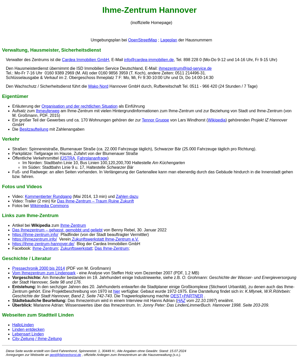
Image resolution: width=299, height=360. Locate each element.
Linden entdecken (28, 329)
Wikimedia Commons (49, 206)
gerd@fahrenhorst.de (65, 355)
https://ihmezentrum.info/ (34, 239)
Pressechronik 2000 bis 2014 (38, 268)
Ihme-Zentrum (73, 225)
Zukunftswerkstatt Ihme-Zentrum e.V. (105, 239)
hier (116, 291)
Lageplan (168, 40)
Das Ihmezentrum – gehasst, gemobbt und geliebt (57, 230)
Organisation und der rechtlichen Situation (80, 106)
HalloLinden (23, 325)
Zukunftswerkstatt (76, 248)
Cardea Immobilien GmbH (85, 60)
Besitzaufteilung (33, 129)
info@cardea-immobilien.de (149, 60)
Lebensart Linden (28, 334)
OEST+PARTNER (186, 296)
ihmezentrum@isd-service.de (185, 68)
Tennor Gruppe (155, 120)
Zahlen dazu (127, 196)
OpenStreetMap (142, 40)
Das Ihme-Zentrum (112, 248)
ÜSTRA (68, 158)
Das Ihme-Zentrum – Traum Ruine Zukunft (95, 201)
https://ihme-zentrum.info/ (35, 234)
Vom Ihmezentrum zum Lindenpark (44, 273)
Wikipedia (217, 120)
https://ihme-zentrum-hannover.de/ (43, 244)
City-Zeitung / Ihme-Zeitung (37, 338)
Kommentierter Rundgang (48, 196)
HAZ (181, 300)
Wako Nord (98, 86)
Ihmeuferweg (47, 111)
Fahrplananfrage (92, 158)
